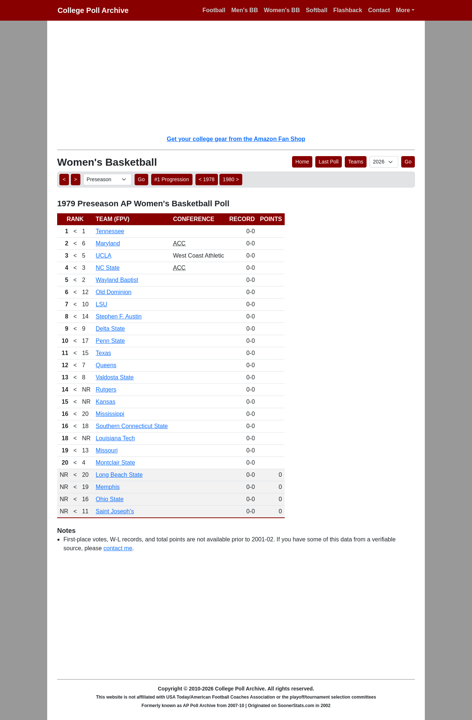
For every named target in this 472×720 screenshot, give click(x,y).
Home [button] (302, 162)
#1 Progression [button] (172, 179)
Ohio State (110, 499)
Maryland (108, 243)
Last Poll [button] (329, 162)
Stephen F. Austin (119, 316)
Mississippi (110, 414)
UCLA (104, 255)
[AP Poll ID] (383, 162)
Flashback (347, 10)
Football (213, 10)
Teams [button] (355, 162)
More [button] (403, 10)
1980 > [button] (231, 179)
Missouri (107, 450)
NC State (108, 268)
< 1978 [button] (207, 179)
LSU (101, 304)
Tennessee (110, 231)
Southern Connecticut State (132, 426)
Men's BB (244, 10)
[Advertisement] (240, 77)
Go (408, 162)
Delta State (110, 328)
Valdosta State (115, 377)
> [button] (75, 179)
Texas (103, 353)
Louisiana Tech (115, 438)
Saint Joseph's (115, 511)
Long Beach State (119, 475)
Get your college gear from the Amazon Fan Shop (236, 139)
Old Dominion (114, 292)
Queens (106, 365)
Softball (316, 10)
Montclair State (115, 462)
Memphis (108, 487)
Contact (379, 10)
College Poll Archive (93, 10)
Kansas (105, 402)
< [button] (64, 179)
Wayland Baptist (117, 280)
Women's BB (282, 10)
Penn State (110, 341)
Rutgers (106, 389)
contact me (118, 548)
